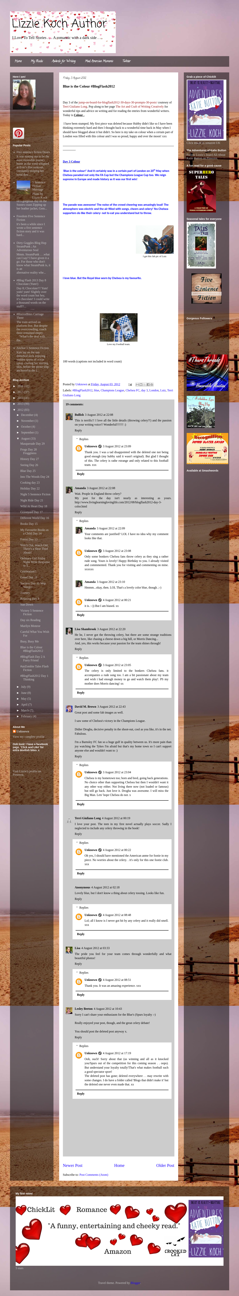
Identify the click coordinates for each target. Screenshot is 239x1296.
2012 (20, 409)
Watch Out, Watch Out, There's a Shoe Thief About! (34, 549)
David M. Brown (85, 706)
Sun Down (26, 604)
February (27, 716)
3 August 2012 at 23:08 (117, 550)
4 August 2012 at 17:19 (117, 1053)
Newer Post (73, 1165)
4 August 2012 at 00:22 (117, 850)
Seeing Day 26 (29, 465)
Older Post (165, 1165)
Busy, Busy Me (29, 641)
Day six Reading (30, 620)
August (25, 438)
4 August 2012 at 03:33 (95, 948)
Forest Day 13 (28, 539)
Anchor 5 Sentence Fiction (33, 348)
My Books (37, 61)
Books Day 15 (29, 523)
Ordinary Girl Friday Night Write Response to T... (35, 562)
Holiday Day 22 (29, 488)
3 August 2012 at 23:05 (117, 665)
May (24, 698)
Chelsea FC (133, 390)
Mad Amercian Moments (99, 61)
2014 (20, 397)
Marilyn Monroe (30, 625)
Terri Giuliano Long (88, 818)
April (24, 704)
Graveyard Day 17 (31, 512)
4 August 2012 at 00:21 (117, 600)
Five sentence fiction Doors (33, 152)
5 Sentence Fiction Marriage (39, 186)
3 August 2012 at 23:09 (117, 446)
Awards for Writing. (64, 61)
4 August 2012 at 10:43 (108, 1008)
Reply (78, 430)
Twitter (126, 61)
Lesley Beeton (84, 1008)
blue (96, 390)
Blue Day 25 (28, 470)
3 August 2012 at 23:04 (117, 772)
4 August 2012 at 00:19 (116, 818)
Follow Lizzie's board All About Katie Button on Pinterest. (206, 156)
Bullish (79, 414)
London (154, 390)
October (26, 426)
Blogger (135, 1282)
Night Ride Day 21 (31, 500)
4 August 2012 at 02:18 (105, 887)
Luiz (163, 390)
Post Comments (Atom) (94, 1174)
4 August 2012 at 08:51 (117, 979)
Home (18, 61)
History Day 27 (29, 459)
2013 (20, 403)
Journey (25, 592)
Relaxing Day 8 (29, 598)
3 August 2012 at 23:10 (111, 581)
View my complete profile (28, 736)
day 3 (144, 390)
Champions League (112, 390)
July (24, 686)
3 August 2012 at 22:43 (111, 706)
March (25, 710)
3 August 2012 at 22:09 (111, 528)
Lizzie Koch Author (59, 24)
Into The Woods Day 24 (34, 476)
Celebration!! (28, 571)
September (28, 432)
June (24, 692)
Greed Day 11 (28, 577)
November (28, 420)
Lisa (77, 948)
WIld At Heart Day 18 (33, 506)
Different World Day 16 (34, 518)
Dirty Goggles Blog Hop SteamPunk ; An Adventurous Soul (31, 246)
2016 (20, 386)
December (27, 414)
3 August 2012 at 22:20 (111, 629)
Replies (83, 439)
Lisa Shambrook (85, 629)
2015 (20, 392)
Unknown (91, 446)
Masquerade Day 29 (32, 443)
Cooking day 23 (29, 482)
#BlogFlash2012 (83, 390)
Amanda (80, 488)
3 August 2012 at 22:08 (99, 414)
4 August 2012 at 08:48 (117, 915)
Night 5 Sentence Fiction (35, 494)
